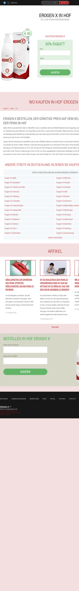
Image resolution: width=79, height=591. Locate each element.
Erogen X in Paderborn (12, 219)
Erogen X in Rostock (11, 224)
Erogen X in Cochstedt (12, 201)
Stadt (44, 399)
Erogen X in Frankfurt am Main (15, 187)
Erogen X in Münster (11, 214)
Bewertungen (34, 399)
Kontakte (72, 399)
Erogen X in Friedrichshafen (14, 205)
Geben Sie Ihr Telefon (10, 356)
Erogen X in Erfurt (11, 228)
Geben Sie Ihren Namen (11, 345)
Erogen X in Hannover (12, 191)
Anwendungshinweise (18, 399)
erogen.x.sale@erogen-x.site (8, 409)
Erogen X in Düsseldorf (12, 182)
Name (41, 49)
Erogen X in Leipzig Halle (13, 210)
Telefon (42, 58)
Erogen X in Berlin (10, 178)
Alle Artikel (55, 327)
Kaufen (55, 72)
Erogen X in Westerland (12, 233)
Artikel (52, 399)
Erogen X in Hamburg (12, 196)
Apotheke (62, 399)
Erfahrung (4, 399)
